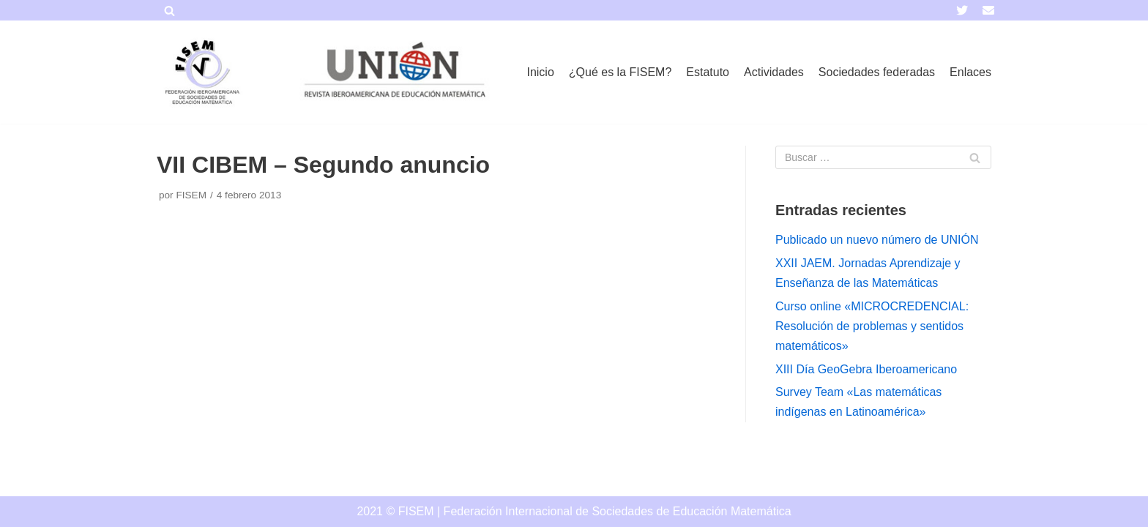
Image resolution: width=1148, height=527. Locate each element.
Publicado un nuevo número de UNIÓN (877, 239)
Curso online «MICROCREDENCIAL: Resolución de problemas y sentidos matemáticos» (872, 326)
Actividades (774, 72)
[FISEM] (201, 72)
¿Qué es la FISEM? (620, 72)
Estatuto (707, 72)
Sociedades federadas (877, 72)
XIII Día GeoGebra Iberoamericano (866, 369)
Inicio (540, 72)
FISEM (191, 195)
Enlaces (970, 72)
